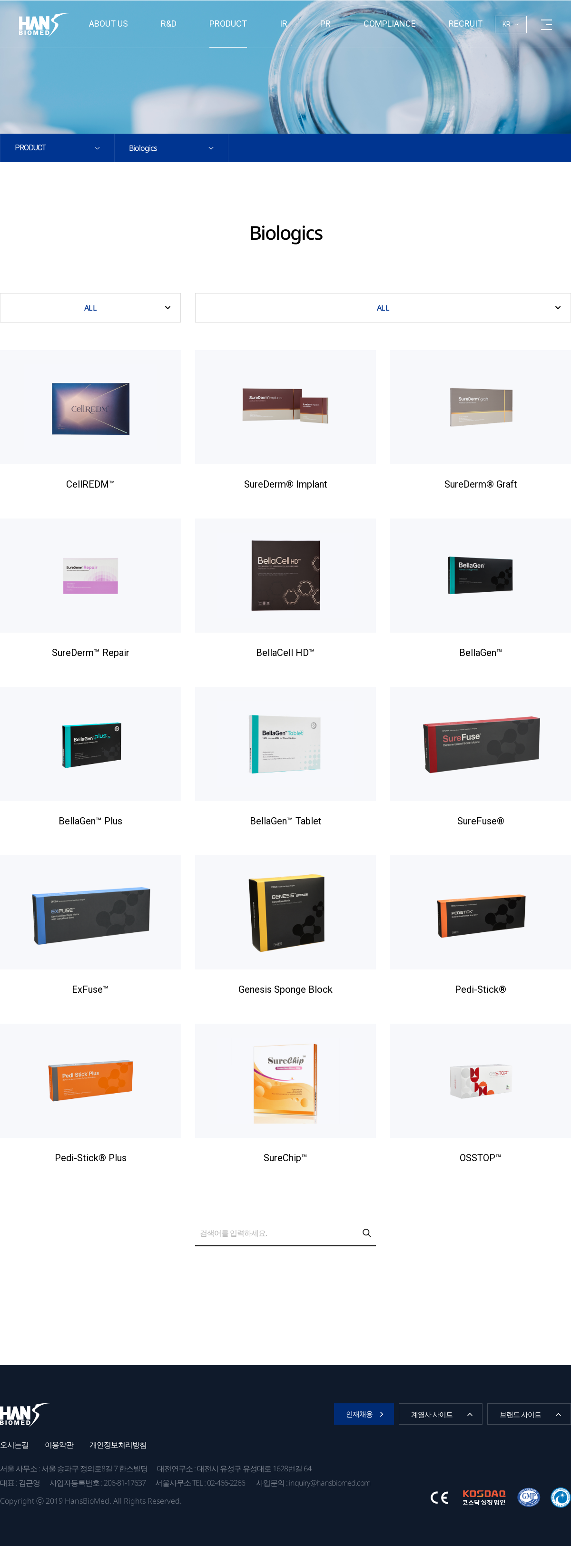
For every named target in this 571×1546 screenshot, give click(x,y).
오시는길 (14, 1444)
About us (108, 24)
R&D (169, 24)
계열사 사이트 (432, 1414)
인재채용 (359, 1414)
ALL (90, 308)
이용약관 (59, 1444)
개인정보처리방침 (118, 1444)
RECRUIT (465, 24)
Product (228, 24)
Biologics (143, 148)
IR (283, 24)
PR (325, 24)
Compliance (390, 24)
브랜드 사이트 (520, 1414)
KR (506, 24)
